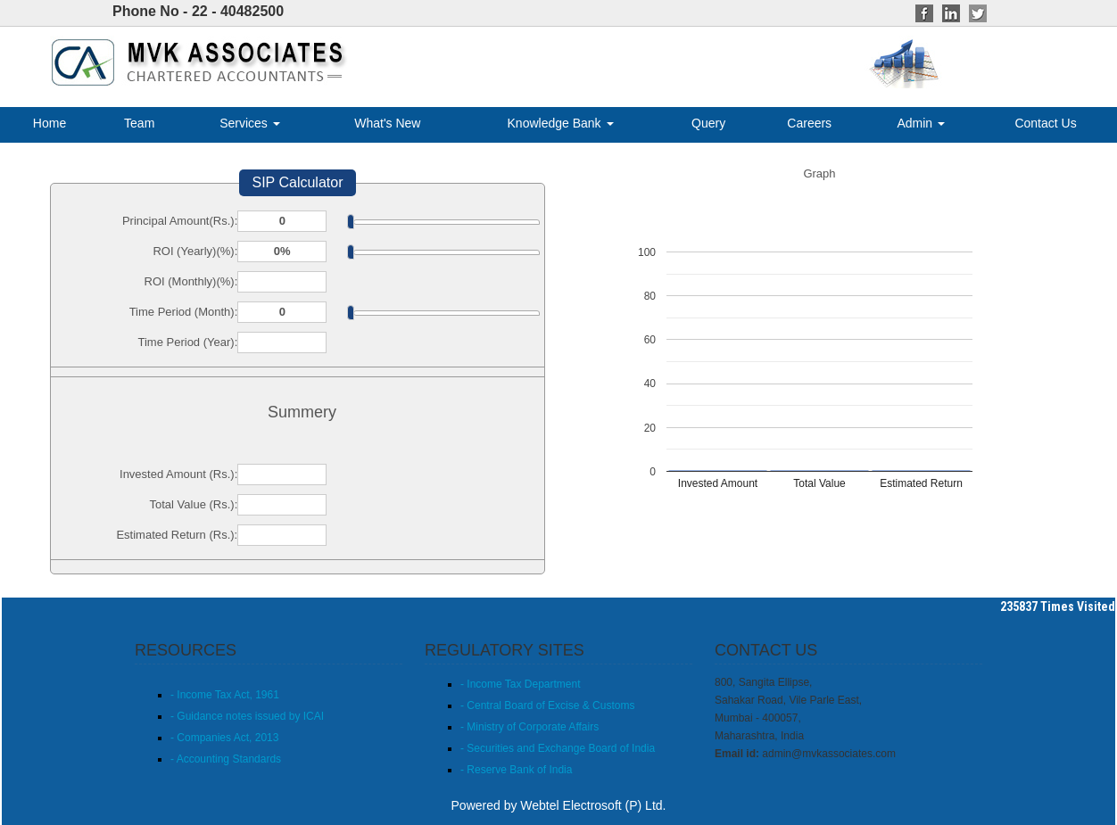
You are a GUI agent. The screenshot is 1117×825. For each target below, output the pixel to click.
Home (49, 123)
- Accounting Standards (225, 759)
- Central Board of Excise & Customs (547, 705)
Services (249, 123)
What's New (387, 123)
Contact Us (1045, 123)
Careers (809, 123)
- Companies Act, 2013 (224, 737)
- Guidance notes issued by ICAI (247, 716)
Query (708, 123)
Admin (921, 123)
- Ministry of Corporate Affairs (529, 727)
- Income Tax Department (520, 684)
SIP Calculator (297, 182)
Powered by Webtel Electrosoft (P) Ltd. (558, 805)
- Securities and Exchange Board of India (557, 748)
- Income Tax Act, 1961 (224, 695)
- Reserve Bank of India (516, 769)
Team (139, 123)
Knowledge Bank (561, 123)
